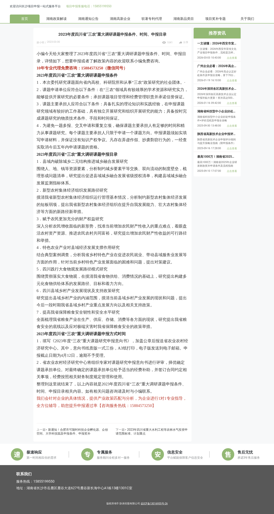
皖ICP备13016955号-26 (154, 503)
